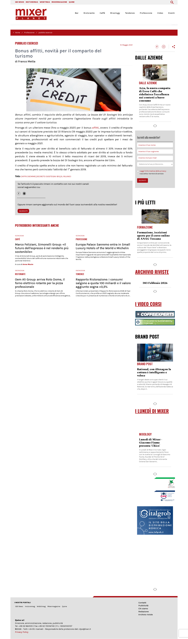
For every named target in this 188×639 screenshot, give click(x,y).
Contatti (142, 602)
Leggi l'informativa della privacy (153, 171)
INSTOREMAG (32, 2)
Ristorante (89, 13)
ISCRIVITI (23, 211)
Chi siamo (143, 608)
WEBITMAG (45, 2)
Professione (146, 13)
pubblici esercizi (45, 32)
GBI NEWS (19, 2)
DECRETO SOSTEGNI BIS (48, 176)
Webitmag (41, 606)
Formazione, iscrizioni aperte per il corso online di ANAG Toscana (153, 235)
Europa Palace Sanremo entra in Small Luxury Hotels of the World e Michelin (103, 246)
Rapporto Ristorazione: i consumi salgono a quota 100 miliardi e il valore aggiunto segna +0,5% (103, 283)
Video (160, 13)
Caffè (102, 13)
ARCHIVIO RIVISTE (152, 271)
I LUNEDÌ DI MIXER (152, 410)
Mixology (115, 13)
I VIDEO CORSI (148, 303)
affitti (95, 127)
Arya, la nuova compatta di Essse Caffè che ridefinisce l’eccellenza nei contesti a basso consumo (154, 94)
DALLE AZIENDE (149, 57)
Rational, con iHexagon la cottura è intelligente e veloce (154, 372)
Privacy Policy (21, 632)
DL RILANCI (65, 176)
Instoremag (30, 606)
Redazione (143, 611)
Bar (76, 13)
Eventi (171, 13)
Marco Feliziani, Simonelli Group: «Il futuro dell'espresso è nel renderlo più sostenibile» (42, 248)
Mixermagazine (53, 606)
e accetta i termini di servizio (151, 172)
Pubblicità (143, 605)
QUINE (72, 2)
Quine (64, 606)
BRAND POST (147, 336)
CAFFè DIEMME (28, 176)
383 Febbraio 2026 (155, 283)
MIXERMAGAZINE (59, 2)
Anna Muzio (28, 264)
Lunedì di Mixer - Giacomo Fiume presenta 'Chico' (150, 442)
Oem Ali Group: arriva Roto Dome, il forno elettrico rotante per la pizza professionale (40, 283)
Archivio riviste (145, 614)
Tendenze (130, 13)
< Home (16, 32)
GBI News (19, 606)
